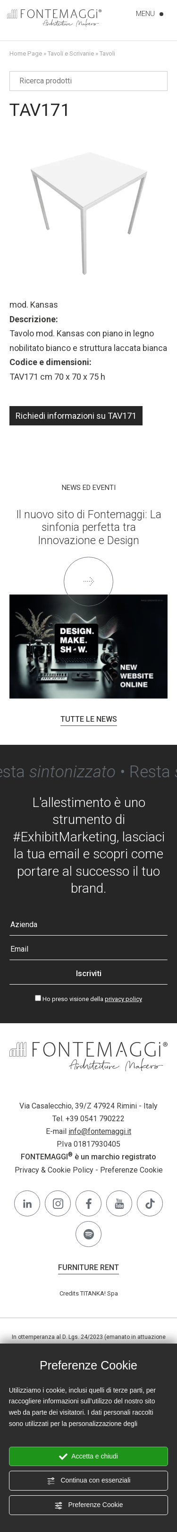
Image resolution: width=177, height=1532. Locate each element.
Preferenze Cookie (88, 1505)
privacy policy (123, 998)
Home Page (25, 53)
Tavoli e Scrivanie (71, 53)
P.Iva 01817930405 (88, 1144)
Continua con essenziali (89, 1480)
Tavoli (107, 53)
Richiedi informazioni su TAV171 (76, 416)
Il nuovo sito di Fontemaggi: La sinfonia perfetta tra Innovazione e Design (88, 527)
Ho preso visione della (92, 998)
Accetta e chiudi (88, 1456)
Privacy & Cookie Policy (54, 1169)
